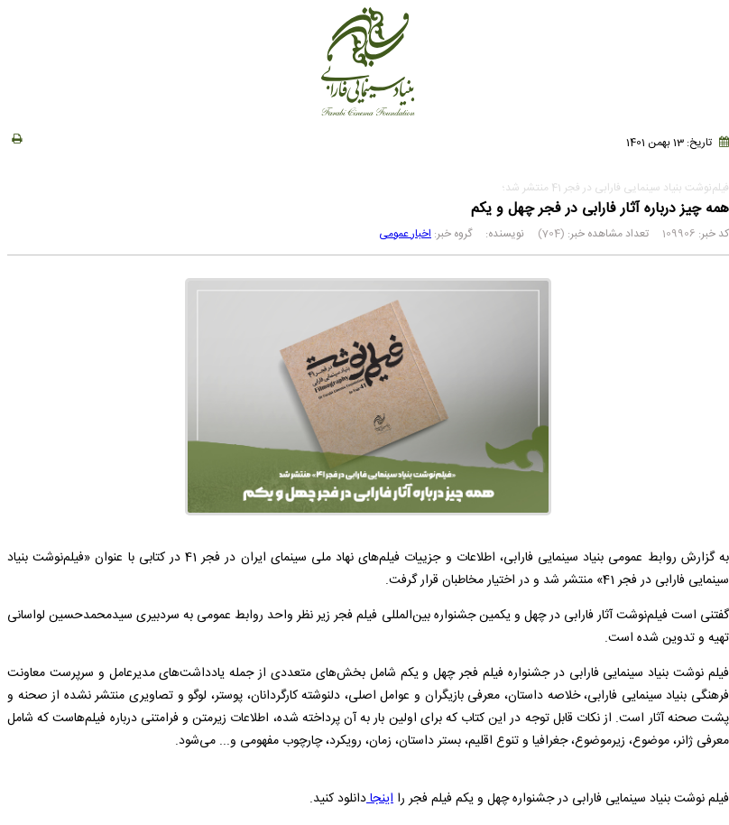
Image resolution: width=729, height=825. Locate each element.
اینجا (379, 799)
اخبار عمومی (405, 234)
